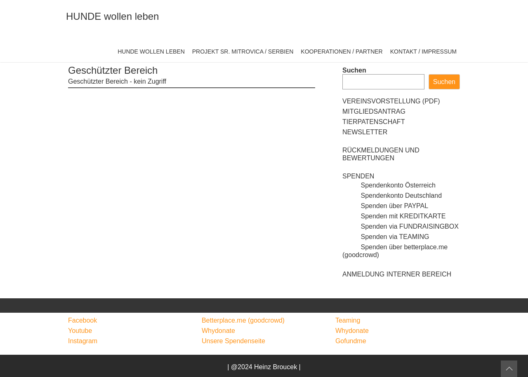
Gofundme (350, 341)
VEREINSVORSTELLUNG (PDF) (391, 101)
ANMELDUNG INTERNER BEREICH (396, 274)
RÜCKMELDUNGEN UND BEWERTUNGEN (381, 154)
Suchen (354, 70)
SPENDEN (358, 176)
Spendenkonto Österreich (389, 185)
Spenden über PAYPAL (385, 206)
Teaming (347, 320)
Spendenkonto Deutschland (392, 195)
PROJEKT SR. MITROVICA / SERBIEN (243, 51)
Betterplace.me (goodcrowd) (243, 320)
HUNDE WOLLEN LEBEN (151, 51)
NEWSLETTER (364, 132)
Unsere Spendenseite (233, 341)
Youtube (80, 331)
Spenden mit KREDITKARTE (394, 216)
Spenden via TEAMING (385, 237)
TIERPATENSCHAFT (373, 122)
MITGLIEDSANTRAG (373, 111)
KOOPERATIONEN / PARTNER (341, 51)
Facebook (82, 320)
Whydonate (218, 331)
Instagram (82, 341)
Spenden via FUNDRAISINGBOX (400, 226)
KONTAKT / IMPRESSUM (423, 51)
